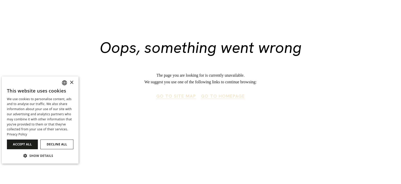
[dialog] (40, 120)
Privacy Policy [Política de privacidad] (17, 134)
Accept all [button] (22, 144)
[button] (40, 155)
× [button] (71, 83)
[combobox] (64, 82)
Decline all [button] (57, 144)
